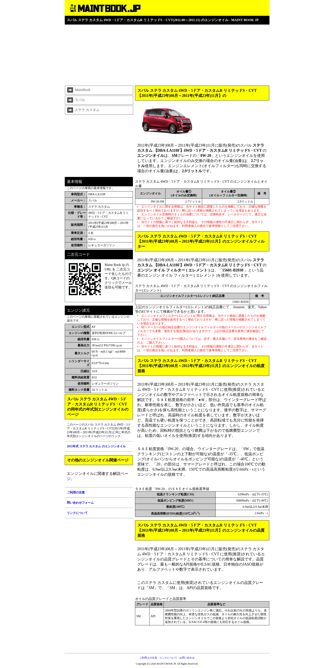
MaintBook (78, 90)
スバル (75, 100)
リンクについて (168, 657)
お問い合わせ (187, 657)
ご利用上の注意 (148, 657)
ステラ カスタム (82, 110)
